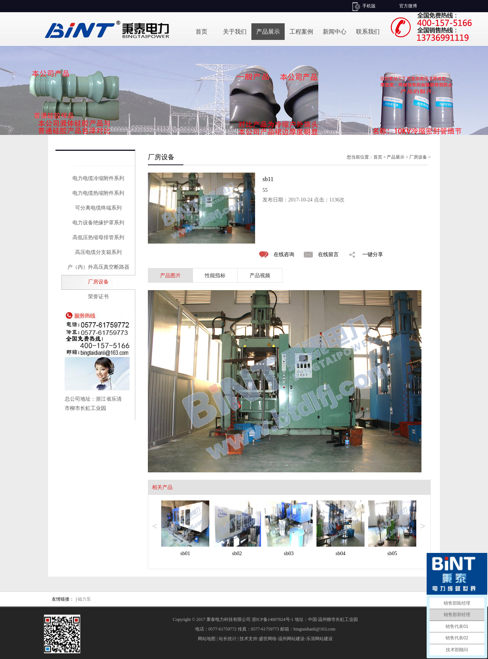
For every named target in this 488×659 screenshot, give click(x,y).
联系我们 (368, 31)
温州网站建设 (291, 638)
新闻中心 (334, 31)
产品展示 (268, 31)
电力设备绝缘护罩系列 (98, 222)
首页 (201, 31)
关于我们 (235, 31)
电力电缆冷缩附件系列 (98, 178)
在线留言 (328, 254)
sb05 (392, 553)
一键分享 (372, 254)
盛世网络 (268, 638)
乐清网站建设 (319, 638)
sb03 (289, 553)
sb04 (340, 553)
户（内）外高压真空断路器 (98, 267)
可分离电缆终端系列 (98, 208)
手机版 (369, 6)
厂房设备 (98, 282)
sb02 (237, 553)
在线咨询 (284, 254)
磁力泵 (84, 599)
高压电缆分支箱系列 (98, 252)
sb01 (185, 553)
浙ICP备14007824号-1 (273, 619)
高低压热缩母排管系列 (98, 237)
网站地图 (207, 638)
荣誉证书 (98, 296)
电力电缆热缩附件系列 (98, 193)
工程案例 (301, 31)
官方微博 (408, 6)
